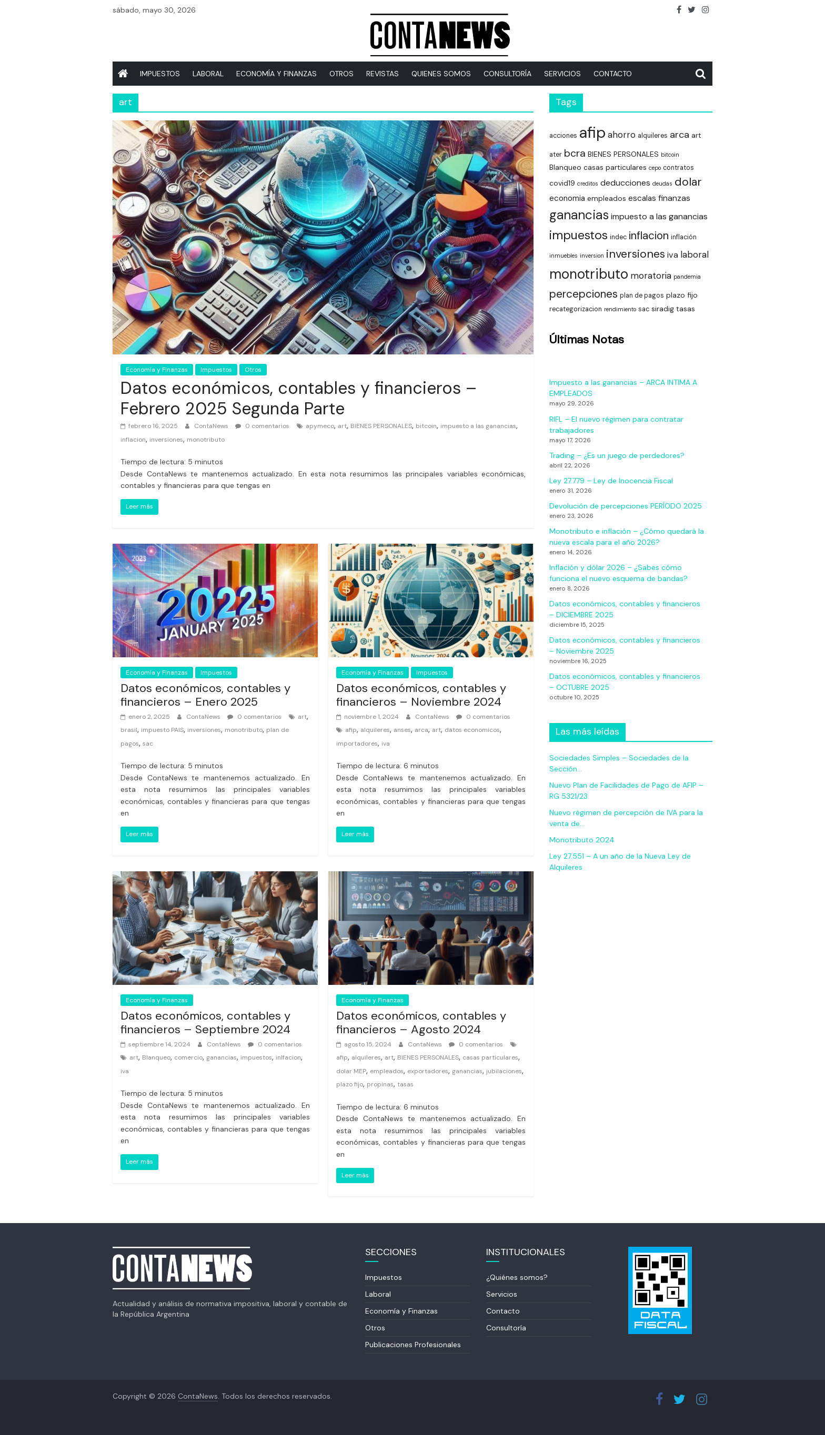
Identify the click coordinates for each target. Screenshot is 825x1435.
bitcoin (426, 426)
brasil (128, 730)
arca (421, 730)
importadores (357, 743)
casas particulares (490, 1057)
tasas (405, 1084)
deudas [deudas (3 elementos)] (662, 183)
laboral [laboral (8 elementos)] (694, 254)
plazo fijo (349, 1084)
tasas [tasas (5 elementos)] (685, 308)
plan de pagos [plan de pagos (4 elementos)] (642, 295)
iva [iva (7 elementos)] (672, 254)
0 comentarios (262, 426)
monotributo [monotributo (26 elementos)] (588, 274)
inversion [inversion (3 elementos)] (592, 255)
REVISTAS (382, 73)
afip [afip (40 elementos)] (592, 133)
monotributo (206, 439)
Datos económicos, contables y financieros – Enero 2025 (205, 694)
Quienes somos (441, 73)
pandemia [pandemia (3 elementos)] (687, 276)
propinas (380, 1084)
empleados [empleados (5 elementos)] (606, 198)
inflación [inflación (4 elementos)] (684, 237)
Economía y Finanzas (276, 73)
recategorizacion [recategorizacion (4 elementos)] (575, 309)
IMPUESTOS (160, 73)
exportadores (427, 1071)
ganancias (221, 1057)
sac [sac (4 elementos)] (643, 309)
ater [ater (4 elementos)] (555, 154)
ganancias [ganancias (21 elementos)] (579, 215)
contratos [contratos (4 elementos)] (678, 168)
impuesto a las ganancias (478, 426)
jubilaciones (504, 1071)
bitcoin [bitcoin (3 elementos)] (670, 154)
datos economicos (472, 730)
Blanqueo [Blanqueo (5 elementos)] (565, 167)
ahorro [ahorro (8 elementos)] (622, 134)
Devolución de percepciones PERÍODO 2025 (625, 506)
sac (148, 743)
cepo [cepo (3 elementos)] (655, 167)
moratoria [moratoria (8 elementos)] (650, 275)
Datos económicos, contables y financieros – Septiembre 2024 (205, 1022)
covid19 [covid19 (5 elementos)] (562, 183)
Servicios (501, 1294)
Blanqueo (156, 1057)
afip (351, 730)
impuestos (256, 1057)
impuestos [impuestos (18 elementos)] (578, 235)
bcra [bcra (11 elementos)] (575, 153)
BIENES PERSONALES (381, 426)
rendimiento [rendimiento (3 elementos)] (620, 309)
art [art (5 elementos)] (696, 135)
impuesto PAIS (162, 730)
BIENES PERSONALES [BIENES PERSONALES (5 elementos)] (623, 154)
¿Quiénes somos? (517, 1277)
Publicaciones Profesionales (413, 1344)
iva (385, 743)
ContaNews (212, 426)
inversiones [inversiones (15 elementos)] (635, 253)
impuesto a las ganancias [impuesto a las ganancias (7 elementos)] (659, 216)
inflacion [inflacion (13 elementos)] (649, 235)
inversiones (166, 439)
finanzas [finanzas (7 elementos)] (674, 197)
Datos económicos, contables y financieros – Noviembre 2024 (421, 694)
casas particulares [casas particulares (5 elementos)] (615, 167)
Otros (341, 73)
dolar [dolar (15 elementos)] (688, 181)
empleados (387, 1071)
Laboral (208, 73)
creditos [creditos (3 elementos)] (587, 183)
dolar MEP (351, 1071)
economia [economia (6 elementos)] (567, 198)
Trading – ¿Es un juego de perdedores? (617, 455)
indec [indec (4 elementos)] (618, 237)
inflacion (133, 439)
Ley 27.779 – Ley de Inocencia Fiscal (611, 480)
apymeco (320, 426)
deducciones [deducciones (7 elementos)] (625, 182)
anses (402, 730)
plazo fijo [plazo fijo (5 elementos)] (682, 295)
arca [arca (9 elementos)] (679, 134)
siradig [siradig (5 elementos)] (662, 308)
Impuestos (216, 369)
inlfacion (288, 1057)
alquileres (375, 730)
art (342, 426)
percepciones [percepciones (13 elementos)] (583, 294)
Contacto (612, 73)
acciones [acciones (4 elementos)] (563, 135)
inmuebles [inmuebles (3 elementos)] (563, 255)
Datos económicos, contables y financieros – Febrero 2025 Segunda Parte (298, 398)
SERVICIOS (562, 73)
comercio (188, 1057)
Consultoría (507, 73)
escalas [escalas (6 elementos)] (642, 198)
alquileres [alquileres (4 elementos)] (653, 135)
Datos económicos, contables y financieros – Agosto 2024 (421, 1022)
